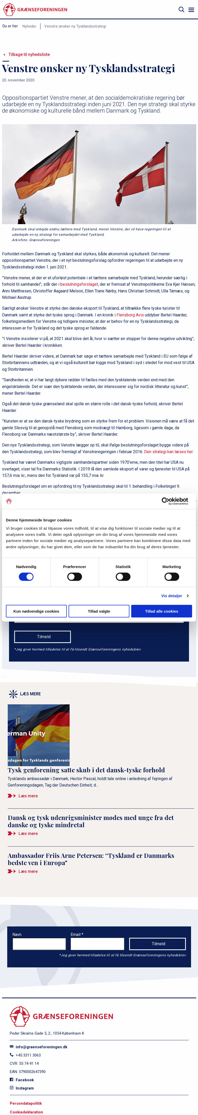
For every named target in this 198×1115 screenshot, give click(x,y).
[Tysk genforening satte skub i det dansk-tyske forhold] (101, 754)
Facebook (22, 1080)
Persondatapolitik (26, 1103)
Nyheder (29, 26)
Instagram (22, 1088)
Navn (16, 934)
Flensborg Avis (130, 314)
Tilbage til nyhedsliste (29, 54)
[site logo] (35, 9)
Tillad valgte (99, 611)
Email (76, 934)
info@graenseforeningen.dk (38, 1047)
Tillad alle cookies (161, 611)
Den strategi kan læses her (168, 451)
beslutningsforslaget (79, 284)
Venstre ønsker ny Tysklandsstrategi (75, 26)
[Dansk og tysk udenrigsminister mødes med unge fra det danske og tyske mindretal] (101, 827)
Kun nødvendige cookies (36, 611)
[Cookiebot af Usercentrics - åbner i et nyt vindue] (169, 501)
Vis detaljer (171, 596)
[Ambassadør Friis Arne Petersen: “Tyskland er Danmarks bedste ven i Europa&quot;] (101, 865)
